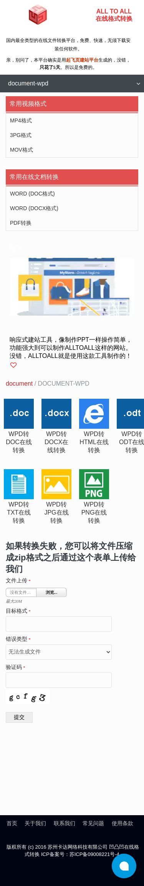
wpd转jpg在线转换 (56, 512)
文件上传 (18, 580)
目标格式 (18, 611)
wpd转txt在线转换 (19, 512)
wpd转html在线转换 (94, 442)
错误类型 (18, 639)
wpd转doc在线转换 (19, 442)
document (19, 383)
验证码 (15, 667)
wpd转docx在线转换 (56, 442)
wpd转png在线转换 (94, 512)
